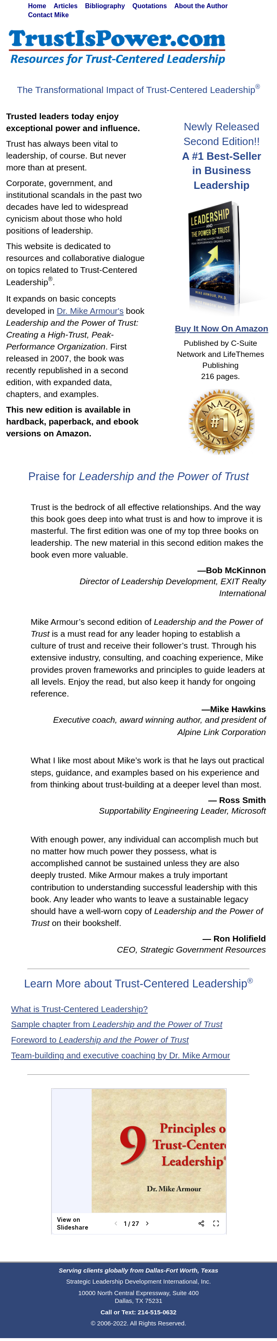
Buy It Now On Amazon (221, 328)
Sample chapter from (116, 1024)
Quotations (149, 5)
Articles (66, 5)
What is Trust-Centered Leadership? (79, 1009)
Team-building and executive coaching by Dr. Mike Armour (120, 1055)
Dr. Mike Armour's (90, 310)
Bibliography (105, 5)
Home (37, 5)
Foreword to (100, 1039)
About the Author (201, 5)
